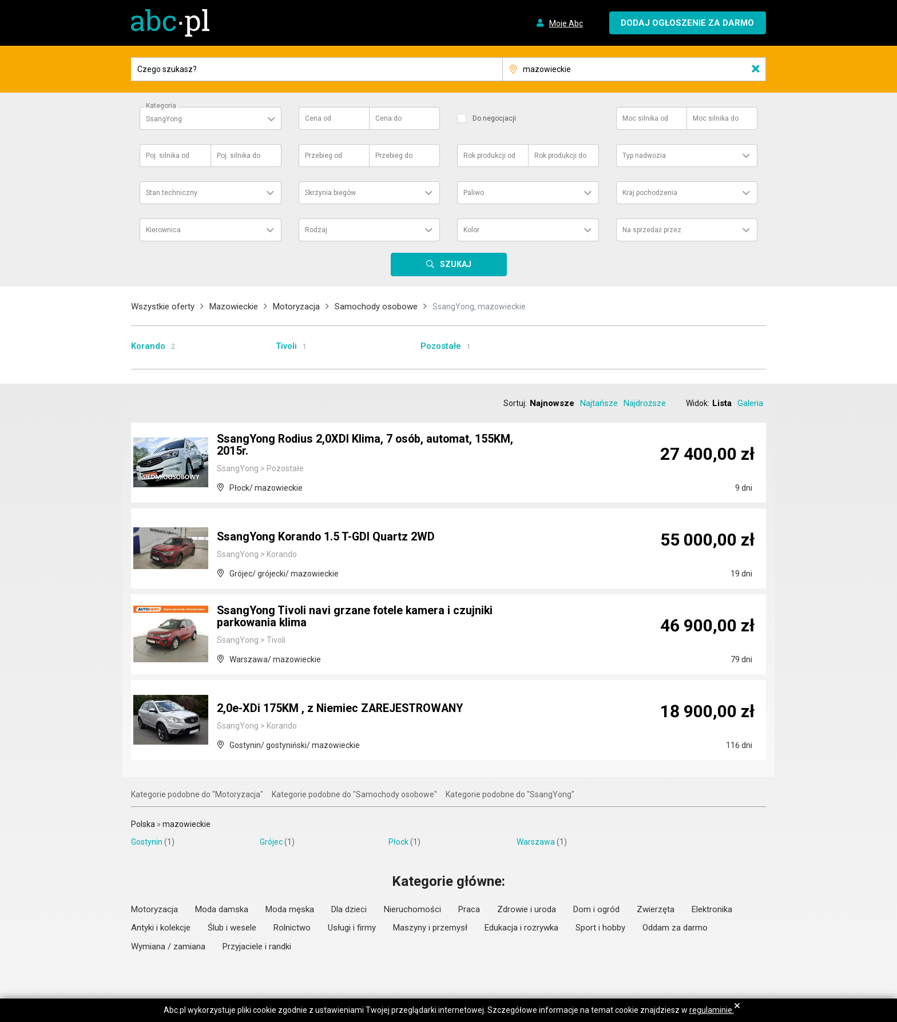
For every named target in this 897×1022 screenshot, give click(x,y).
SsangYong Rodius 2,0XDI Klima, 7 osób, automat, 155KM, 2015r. (367, 446)
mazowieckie (186, 824)
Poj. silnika (167, 156)
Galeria (750, 403)
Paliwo (473, 193)
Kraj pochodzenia (649, 193)
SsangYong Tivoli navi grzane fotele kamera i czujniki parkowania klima (357, 617)
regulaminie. (711, 1010)
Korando (148, 346)
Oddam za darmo (675, 927)
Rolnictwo (292, 927)
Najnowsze (552, 403)
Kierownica (163, 230)
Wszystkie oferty (163, 306)
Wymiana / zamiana (168, 946)
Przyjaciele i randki (257, 946)
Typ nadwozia (644, 156)
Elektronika (712, 909)
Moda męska (289, 909)
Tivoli (286, 346)
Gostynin (146, 841)
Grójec (271, 841)
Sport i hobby (600, 927)
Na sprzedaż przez (651, 230)
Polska (143, 824)
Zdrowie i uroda (526, 909)
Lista (722, 403)
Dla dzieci (349, 909)
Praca (469, 909)
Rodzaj (316, 230)
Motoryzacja (296, 306)
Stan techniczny (171, 193)
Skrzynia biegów (330, 193)
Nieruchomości (412, 909)
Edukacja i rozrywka (521, 927)
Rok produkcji (489, 156)
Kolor (471, 230)
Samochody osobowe (376, 306)
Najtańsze (599, 403)
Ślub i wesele (232, 927)
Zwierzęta (655, 909)
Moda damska (221, 909)
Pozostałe (440, 346)
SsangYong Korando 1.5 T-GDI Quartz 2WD (328, 537)
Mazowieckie (233, 306)
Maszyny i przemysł (430, 927)
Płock (398, 841)
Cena (318, 118)
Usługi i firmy (352, 927)
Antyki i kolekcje (160, 927)
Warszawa (536, 841)
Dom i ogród (596, 909)
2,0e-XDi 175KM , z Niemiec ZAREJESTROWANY (343, 709)
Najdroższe (645, 403)
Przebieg (323, 156)
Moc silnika (645, 118)
